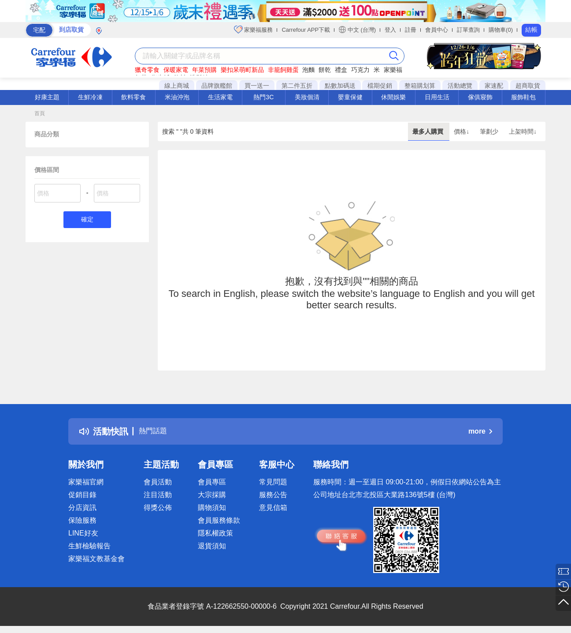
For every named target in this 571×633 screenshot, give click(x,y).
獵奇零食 (147, 69)
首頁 (39, 113)
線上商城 (176, 85)
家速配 (494, 85)
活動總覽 (460, 85)
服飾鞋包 (523, 97)
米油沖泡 (177, 97)
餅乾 (325, 69)
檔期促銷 (379, 85)
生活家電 (220, 97)
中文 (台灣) (357, 29)
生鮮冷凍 (90, 97)
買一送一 (257, 85)
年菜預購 (204, 69)
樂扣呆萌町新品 (242, 69)
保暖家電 (175, 69)
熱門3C (263, 97)
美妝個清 (307, 97)
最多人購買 (428, 131)
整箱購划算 (419, 85)
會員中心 (436, 29)
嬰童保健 (350, 97)
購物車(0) (501, 29)
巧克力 (360, 69)
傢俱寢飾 (480, 97)
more (480, 431)
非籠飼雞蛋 (283, 69)
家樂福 (393, 69)
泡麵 (308, 69)
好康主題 (47, 97)
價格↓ (462, 131)
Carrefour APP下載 (306, 29)
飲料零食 (133, 97)
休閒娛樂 (393, 97)
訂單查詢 (468, 29)
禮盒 (341, 69)
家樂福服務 (253, 30)
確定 (87, 220)
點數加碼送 (340, 85)
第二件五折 (297, 85)
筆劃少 (490, 131)
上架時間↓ (523, 131)
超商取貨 (527, 85)
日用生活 (437, 97)
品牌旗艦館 (216, 85)
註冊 (410, 29)
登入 (390, 29)
